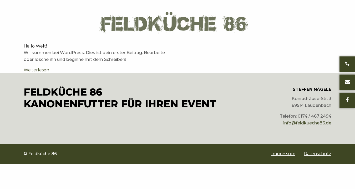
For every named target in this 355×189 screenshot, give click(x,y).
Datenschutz (317, 154)
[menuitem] (283, 154)
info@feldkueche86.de (307, 122)
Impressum (283, 154)
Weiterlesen (36, 69)
